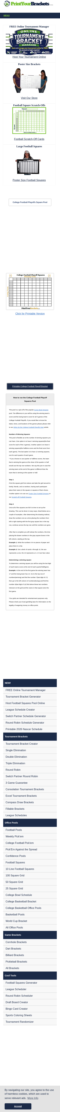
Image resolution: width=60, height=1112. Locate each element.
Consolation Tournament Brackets (25, 789)
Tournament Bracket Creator (22, 743)
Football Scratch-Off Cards (29, 139)
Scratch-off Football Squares (21, 497)
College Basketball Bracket (21, 901)
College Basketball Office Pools (23, 908)
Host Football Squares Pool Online (25, 703)
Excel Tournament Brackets (21, 795)
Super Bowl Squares (41, 410)
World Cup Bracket (16, 921)
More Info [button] (33, 1098)
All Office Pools (14, 927)
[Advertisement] (30, 239)
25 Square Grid (14, 888)
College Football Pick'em (20, 843)
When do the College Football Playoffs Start (28, 427)
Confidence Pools (16, 856)
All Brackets (12, 968)
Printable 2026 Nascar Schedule (24, 729)
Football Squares (15, 862)
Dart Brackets (13, 948)
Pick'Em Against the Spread (21, 849)
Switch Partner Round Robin (22, 776)
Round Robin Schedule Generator (25, 722)
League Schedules (16, 815)
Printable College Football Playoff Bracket (30, 386)
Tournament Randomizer (20, 1021)
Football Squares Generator (21, 982)
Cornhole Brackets (16, 942)
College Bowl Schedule (19, 895)
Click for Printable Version (30, 313)
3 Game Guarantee (17, 782)
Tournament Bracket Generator (23, 696)
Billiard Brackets (15, 955)
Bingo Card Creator (17, 1008)
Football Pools (14, 830)
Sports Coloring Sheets (19, 1015)
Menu (31, 15)
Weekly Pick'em (15, 836)
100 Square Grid (15, 875)
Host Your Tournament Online (29, 57)
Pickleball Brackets (16, 961)
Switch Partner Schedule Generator (26, 716)
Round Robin (13, 769)
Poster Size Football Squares (29, 180)
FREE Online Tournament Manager (26, 690)
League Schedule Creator (20, 709)
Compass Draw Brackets (20, 802)
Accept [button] (18, 1106)
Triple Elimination (15, 763)
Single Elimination (16, 750)
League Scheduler (16, 989)
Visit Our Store (29, 98)
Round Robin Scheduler (19, 995)
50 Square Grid (14, 882)
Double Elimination (16, 756)
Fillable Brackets (15, 809)
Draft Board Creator (17, 1002)
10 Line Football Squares (20, 869)
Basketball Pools (15, 914)
